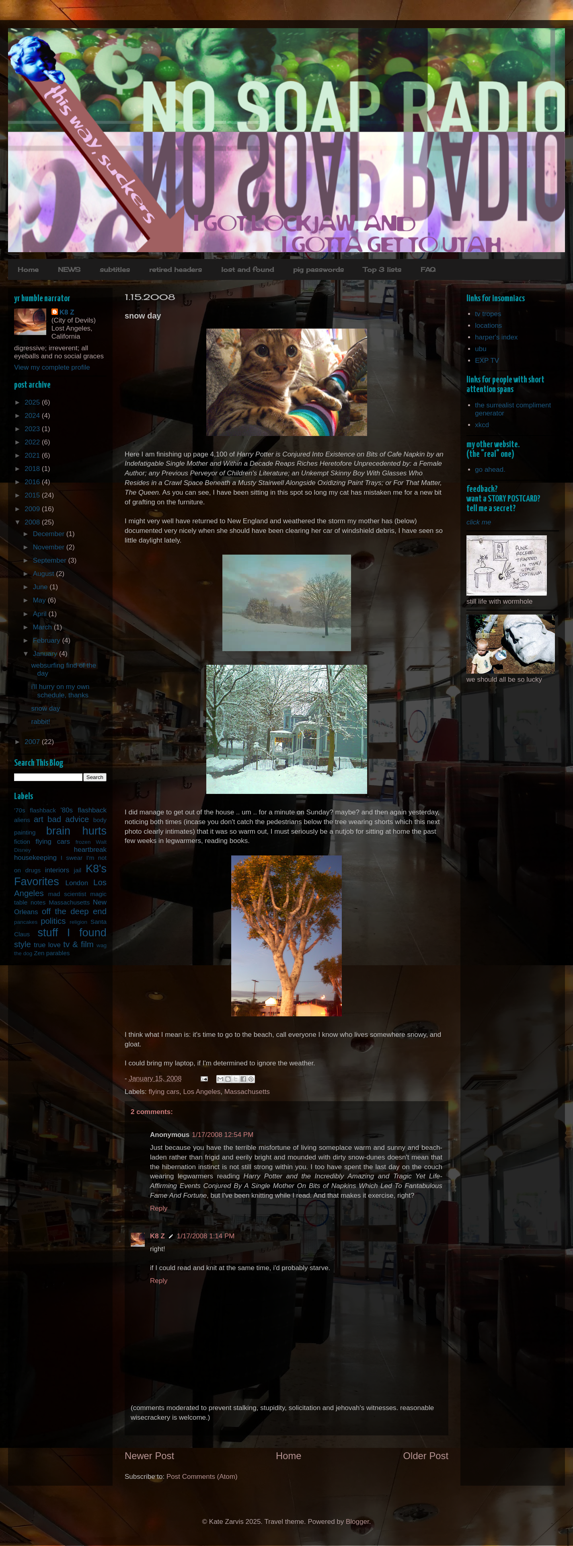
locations (488, 325)
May (40, 600)
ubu (480, 349)
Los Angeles (202, 1092)
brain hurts (76, 830)
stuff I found (72, 932)
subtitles (115, 269)
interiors (57, 870)
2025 (33, 402)
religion (78, 922)
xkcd (482, 425)
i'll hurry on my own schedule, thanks (60, 691)
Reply (158, 1208)
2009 (33, 509)
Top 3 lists (382, 269)
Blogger (357, 1521)
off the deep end (74, 911)
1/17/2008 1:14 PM (206, 1236)
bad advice (68, 819)
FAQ (428, 269)
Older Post (425, 1455)
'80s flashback (83, 810)
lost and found (247, 269)
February (47, 640)
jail (78, 870)
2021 (33, 455)
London (77, 883)
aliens (22, 819)
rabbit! (40, 722)
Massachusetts (247, 1092)
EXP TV (487, 360)
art (38, 819)
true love (47, 945)
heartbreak (90, 849)
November (49, 547)
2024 (33, 415)
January (46, 654)
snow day (45, 708)
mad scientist (67, 893)
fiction (22, 841)
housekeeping (35, 857)
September (50, 560)
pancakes (25, 922)
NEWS (69, 269)
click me (478, 522)
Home (28, 269)
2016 (33, 482)
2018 (33, 469)
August (44, 574)
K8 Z (157, 1236)
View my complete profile (52, 367)
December (49, 534)
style (22, 944)
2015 (33, 495)
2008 (33, 522)
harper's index (496, 337)
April (41, 614)
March (43, 627)
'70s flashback (35, 810)
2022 (33, 442)
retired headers (175, 269)
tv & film (78, 944)
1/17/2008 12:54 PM (222, 1135)
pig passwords (318, 269)
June (41, 587)
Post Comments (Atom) (202, 1476)
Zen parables (52, 953)
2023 (33, 429)
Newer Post (149, 1455)
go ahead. (490, 469)
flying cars (164, 1092)
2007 (33, 742)
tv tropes (488, 314)
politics (53, 921)
